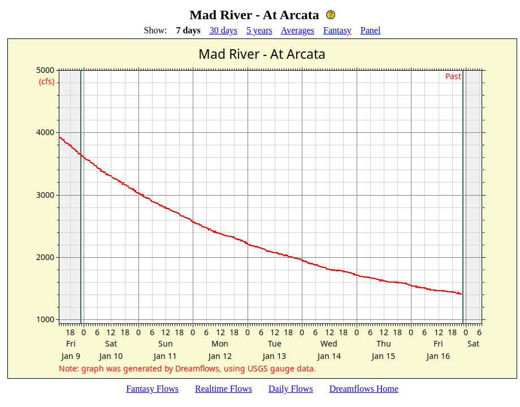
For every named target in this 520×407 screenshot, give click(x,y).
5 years (259, 30)
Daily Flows (290, 388)
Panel (371, 30)
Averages (297, 30)
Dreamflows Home (364, 388)
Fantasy (337, 30)
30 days (223, 30)
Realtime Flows (223, 388)
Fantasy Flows (152, 388)
